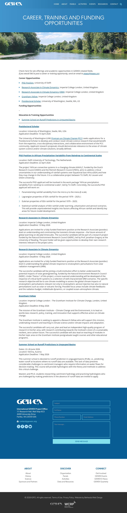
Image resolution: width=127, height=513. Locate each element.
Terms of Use (57, 498)
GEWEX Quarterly (101, 482)
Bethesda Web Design (93, 498)
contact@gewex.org (28, 421)
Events (92, 4)
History (28, 476)
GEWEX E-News (101, 479)
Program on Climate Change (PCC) (67, 138)
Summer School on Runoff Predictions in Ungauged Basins (48, 119)
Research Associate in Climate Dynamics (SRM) (43, 92)
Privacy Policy (68, 498)
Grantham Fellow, (30, 96)
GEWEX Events (101, 476)
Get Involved (101, 473)
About (64, 4)
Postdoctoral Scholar (31, 101)
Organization (65, 473)
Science (28, 479)
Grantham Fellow (27, 296)
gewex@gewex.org (91, 73)
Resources (103, 4)
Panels (73, 4)
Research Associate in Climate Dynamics (40, 87)
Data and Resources (65, 482)
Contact (114, 4)
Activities (82, 4)
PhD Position (28, 82)
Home (56, 4)
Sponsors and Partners (28, 482)
